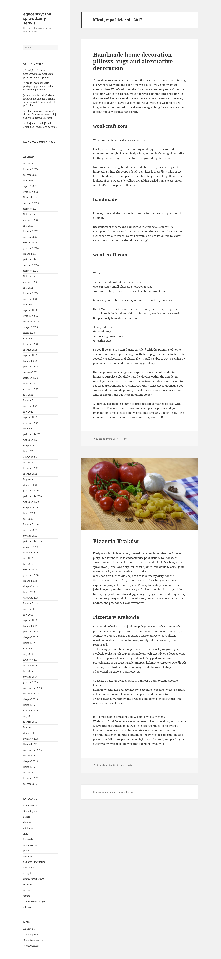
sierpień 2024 (30, 270)
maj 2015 (28, 772)
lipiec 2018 (29, 592)
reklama (27, 856)
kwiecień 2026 (31, 169)
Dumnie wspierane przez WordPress (113, 792)
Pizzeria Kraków (115, 541)
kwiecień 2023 (31, 344)
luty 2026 (28, 180)
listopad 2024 (30, 253)
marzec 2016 (30, 721)
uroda (26, 890)
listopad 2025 (30, 197)
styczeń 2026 (30, 186)
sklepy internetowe (33, 878)
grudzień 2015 (31, 738)
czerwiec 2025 (31, 220)
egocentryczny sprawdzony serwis (37, 18)
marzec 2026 (30, 174)
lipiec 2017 (29, 642)
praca (26, 850)
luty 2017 (28, 671)
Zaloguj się (29, 928)
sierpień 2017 (30, 637)
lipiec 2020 (29, 513)
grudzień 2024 (31, 248)
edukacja (28, 828)
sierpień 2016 (30, 699)
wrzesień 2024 (31, 265)
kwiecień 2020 (31, 524)
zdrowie (27, 907)
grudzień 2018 (31, 575)
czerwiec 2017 (31, 648)
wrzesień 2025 (31, 203)
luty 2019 (28, 563)
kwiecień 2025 (31, 231)
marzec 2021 (30, 473)
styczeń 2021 (30, 485)
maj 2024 (28, 287)
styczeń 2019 (30, 569)
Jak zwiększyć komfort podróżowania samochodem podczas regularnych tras (38, 74)
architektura (30, 805)
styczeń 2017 (30, 676)
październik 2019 (32, 541)
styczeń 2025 (30, 242)
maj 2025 (28, 225)
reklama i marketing (34, 861)
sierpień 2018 (30, 586)
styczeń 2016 (30, 733)
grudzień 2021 (31, 423)
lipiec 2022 (29, 383)
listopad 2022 (30, 361)
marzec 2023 (30, 349)
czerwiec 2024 (31, 282)
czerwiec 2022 (31, 389)
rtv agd (27, 873)
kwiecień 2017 (31, 659)
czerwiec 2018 (31, 597)
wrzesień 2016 (31, 693)
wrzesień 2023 (31, 321)
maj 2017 (28, 654)
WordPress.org (31, 945)
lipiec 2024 (29, 276)
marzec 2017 (30, 665)
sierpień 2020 (30, 507)
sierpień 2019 (30, 547)
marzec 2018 (30, 609)
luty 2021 (28, 479)
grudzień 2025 (31, 191)
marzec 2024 (30, 298)
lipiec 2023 (29, 332)
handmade (107, 199)
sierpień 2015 (30, 761)
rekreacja (28, 867)
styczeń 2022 (30, 417)
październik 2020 (32, 496)
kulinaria (28, 839)
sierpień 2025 (30, 208)
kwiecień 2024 (31, 293)
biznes (26, 816)
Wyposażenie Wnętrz (34, 901)
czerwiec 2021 (31, 456)
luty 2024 (28, 304)
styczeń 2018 (30, 620)
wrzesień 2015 (31, 755)
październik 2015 (32, 750)
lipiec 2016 (29, 704)
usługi (26, 895)
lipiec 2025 (29, 214)
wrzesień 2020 (31, 501)
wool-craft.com (110, 126)
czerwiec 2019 (31, 552)
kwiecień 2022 (31, 400)
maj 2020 (28, 518)
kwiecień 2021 (31, 468)
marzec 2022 (30, 406)
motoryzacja (30, 845)
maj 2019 (28, 558)
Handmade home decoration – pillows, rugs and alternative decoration (134, 61)
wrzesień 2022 (31, 372)
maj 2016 (28, 716)
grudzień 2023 (31, 315)
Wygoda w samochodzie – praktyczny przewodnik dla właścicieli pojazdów (38, 86)
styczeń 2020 (30, 535)
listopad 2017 (30, 625)
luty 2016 (28, 727)
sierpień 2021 (30, 445)
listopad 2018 (30, 580)
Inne (25, 833)
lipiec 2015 (29, 766)
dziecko (27, 822)
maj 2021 (28, 462)
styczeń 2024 (30, 310)
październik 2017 (32, 631)
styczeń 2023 (30, 355)
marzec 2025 (30, 236)
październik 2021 (32, 434)
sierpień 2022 (30, 377)
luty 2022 (28, 411)
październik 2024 (32, 259)
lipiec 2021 (29, 451)
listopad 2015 (30, 744)
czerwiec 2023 (31, 338)
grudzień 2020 (31, 490)
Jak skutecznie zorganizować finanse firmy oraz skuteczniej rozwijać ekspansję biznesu (39, 114)
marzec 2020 (30, 530)
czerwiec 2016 (31, 710)
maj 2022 (28, 394)
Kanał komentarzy (33, 940)
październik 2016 (32, 688)
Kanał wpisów (30, 934)
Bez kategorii (30, 811)
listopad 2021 (30, 428)
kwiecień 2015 (31, 778)
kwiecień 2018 (31, 603)
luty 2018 (28, 614)
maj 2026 (28, 163)
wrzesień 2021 (31, 439)
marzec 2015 (30, 783)
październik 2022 (32, 366)
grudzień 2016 (31, 682)
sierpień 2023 (30, 327)
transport (28, 884)
